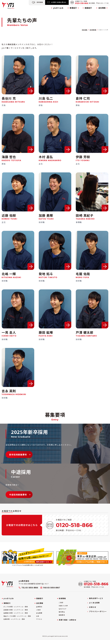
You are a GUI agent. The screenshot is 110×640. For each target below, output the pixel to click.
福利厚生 (62, 612)
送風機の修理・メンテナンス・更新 (15, 610)
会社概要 (39, 613)
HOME (84, 30)
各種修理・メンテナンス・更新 (14, 619)
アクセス (39, 619)
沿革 (37, 616)
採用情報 (93, 30)
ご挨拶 (38, 610)
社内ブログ (62, 609)
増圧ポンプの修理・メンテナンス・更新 (17, 616)
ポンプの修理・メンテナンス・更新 (15, 607)
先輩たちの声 (63, 606)
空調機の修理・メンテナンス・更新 (15, 613)
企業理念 (39, 607)
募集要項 (62, 615)
